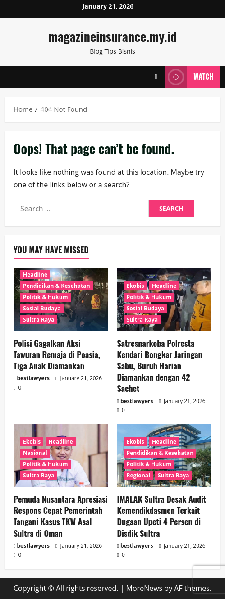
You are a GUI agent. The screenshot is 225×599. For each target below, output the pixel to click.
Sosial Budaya (42, 308)
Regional (138, 475)
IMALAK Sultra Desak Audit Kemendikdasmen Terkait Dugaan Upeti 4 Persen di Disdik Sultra (162, 516)
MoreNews (144, 588)
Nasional (35, 453)
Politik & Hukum (45, 297)
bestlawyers (33, 378)
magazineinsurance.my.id (112, 36)
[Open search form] (156, 77)
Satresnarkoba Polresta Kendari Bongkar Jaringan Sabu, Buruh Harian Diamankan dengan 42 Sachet (159, 366)
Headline (35, 274)
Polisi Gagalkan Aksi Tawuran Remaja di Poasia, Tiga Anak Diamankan (57, 354)
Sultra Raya (39, 319)
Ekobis (135, 286)
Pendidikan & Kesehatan (56, 286)
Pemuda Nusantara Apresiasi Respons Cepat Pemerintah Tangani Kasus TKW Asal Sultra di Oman (61, 516)
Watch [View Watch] (189, 77)
